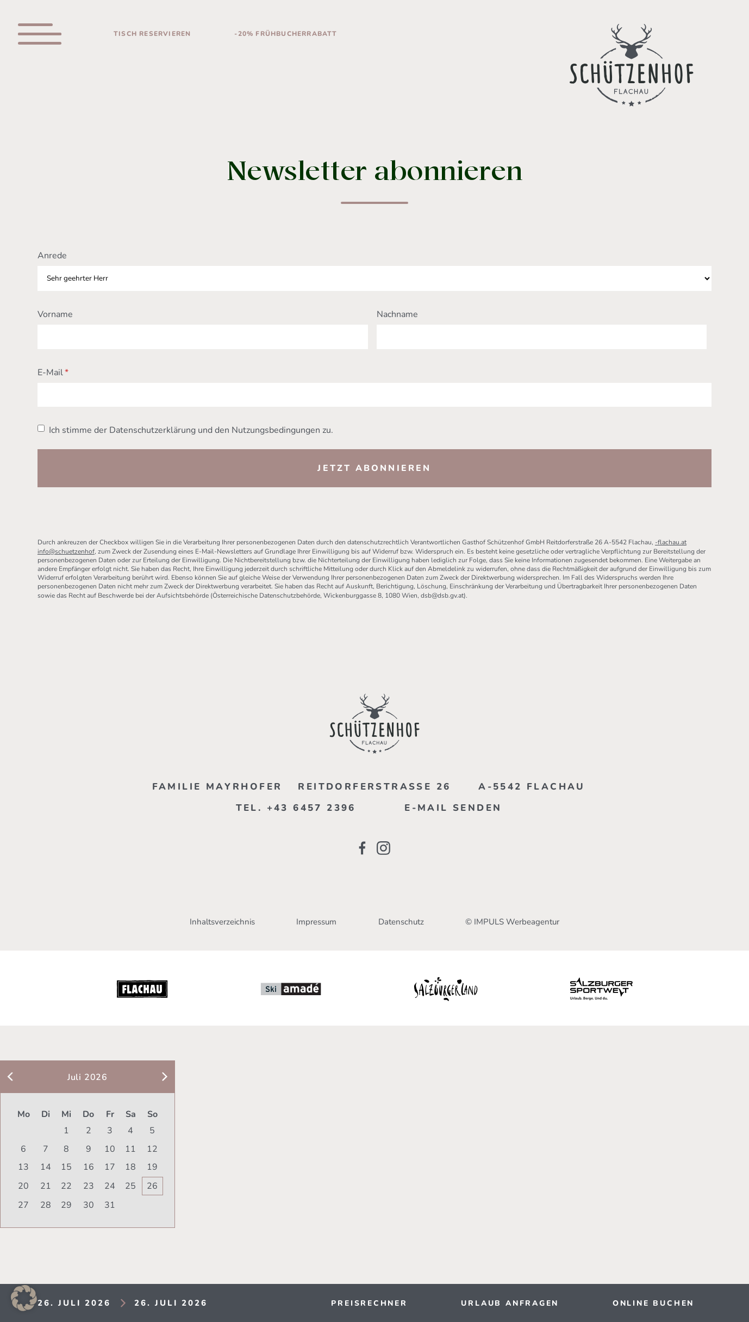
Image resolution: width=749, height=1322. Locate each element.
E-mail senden (453, 808)
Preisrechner (369, 1303)
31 (109, 1205)
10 (109, 1149)
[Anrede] (374, 278)
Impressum (316, 921)
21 (45, 1186)
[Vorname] (203, 337)
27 (23, 1205)
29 (66, 1205)
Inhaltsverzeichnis (222, 921)
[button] (24, 1298)
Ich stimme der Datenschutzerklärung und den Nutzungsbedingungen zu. (191, 430)
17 (109, 1167)
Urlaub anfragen (510, 1303)
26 (152, 1186)
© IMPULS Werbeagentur (512, 921)
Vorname (55, 314)
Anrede (52, 256)
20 (23, 1186)
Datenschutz (401, 921)
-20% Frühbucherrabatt (285, 33)
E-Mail (50, 372)
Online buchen (653, 1303)
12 (152, 1149)
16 (88, 1167)
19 (152, 1167)
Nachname (397, 314)
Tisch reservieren (152, 33)
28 (45, 1205)
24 (109, 1186)
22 (66, 1186)
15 (66, 1167)
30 (88, 1205)
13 (23, 1167)
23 (88, 1186)
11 (130, 1149)
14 (45, 1167)
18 (130, 1167)
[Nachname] (542, 337)
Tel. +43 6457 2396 (296, 808)
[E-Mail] (374, 395)
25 (130, 1186)
